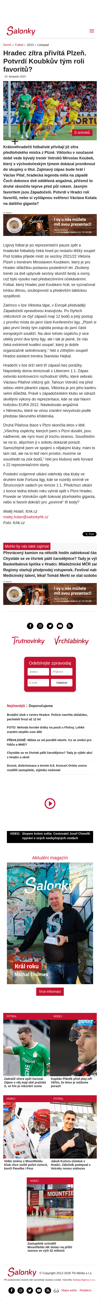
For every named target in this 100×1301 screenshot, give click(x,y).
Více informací (50, 991)
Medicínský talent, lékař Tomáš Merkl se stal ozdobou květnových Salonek (50, 575)
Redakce (86, 1290)
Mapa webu (69, 1290)
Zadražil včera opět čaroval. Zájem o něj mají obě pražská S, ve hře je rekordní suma (25, 1082)
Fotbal (19, 45)
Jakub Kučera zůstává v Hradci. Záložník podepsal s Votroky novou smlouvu (71, 1164)
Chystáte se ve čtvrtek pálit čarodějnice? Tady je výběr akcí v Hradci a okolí (50, 558)
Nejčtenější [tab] (16, 706)
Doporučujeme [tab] (41, 706)
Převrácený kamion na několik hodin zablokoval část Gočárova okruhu (50, 553)
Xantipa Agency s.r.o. (84, 1279)
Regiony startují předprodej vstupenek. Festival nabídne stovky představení (50, 570)
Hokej (57, 1016)
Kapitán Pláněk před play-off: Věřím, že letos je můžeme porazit (72, 1082)
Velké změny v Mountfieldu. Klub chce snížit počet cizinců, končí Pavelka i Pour (26, 1164)
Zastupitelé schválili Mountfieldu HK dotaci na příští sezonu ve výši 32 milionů (50, 1247)
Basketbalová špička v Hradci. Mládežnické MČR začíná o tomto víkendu (50, 564)
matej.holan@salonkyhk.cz (25, 517)
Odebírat (61, 682)
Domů (7, 45)
